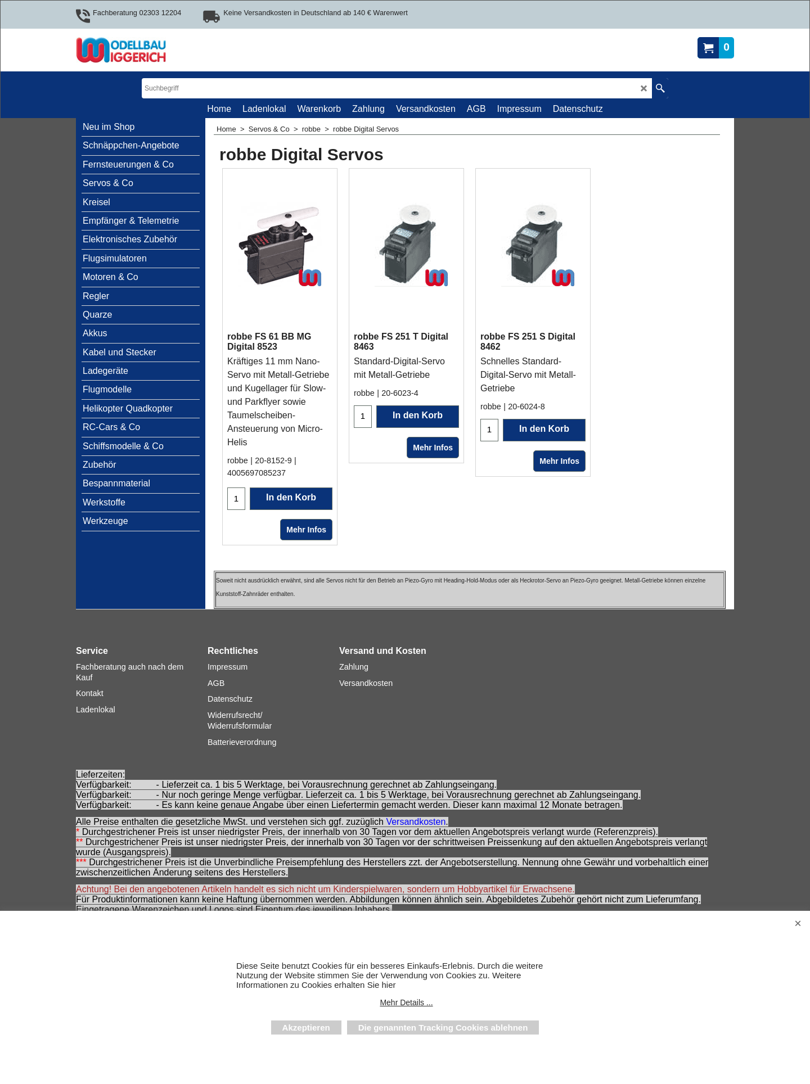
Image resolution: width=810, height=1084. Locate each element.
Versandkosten (416, 822)
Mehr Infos (306, 529)
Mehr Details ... (406, 1002)
